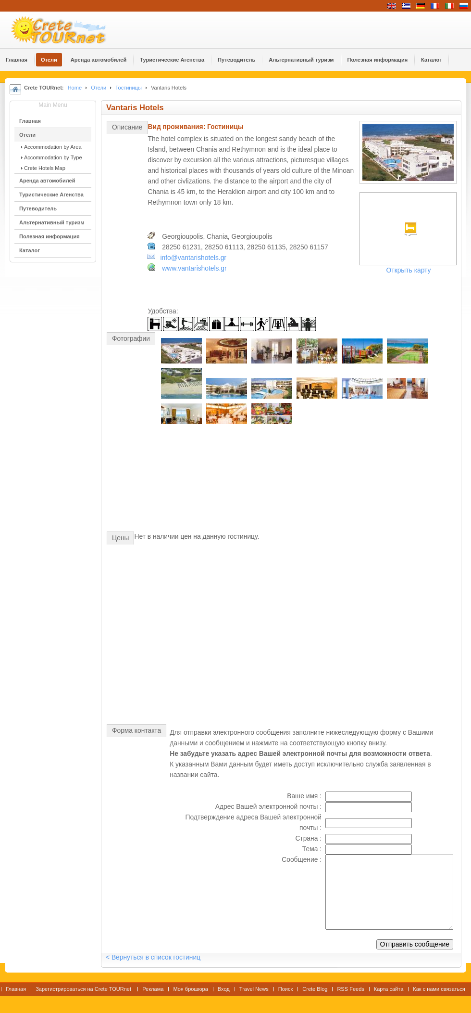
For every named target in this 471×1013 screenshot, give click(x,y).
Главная (16, 989)
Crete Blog (314, 989)
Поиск (285, 989)
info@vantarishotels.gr (193, 257)
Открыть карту (408, 270)
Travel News (254, 989)
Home (75, 88)
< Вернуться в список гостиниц (153, 957)
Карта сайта (388, 989)
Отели (98, 88)
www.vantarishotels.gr (194, 268)
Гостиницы (128, 88)
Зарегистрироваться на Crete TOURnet (84, 989)
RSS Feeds (350, 989)
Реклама (152, 989)
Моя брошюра (190, 989)
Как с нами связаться (439, 989)
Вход (224, 989)
